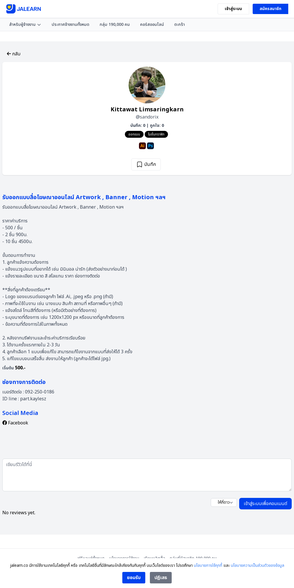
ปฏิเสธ (160, 577)
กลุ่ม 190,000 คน (115, 25)
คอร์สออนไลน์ (152, 25)
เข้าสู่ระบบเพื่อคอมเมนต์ (265, 503)
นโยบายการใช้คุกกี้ (208, 565)
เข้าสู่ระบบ (233, 9)
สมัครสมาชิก (270, 9)
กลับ (13, 54)
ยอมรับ (134, 577)
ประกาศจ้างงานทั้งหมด (70, 25)
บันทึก (146, 164)
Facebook (15, 423)
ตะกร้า (179, 25)
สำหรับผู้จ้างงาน (25, 25)
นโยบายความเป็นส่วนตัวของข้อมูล (257, 565)
